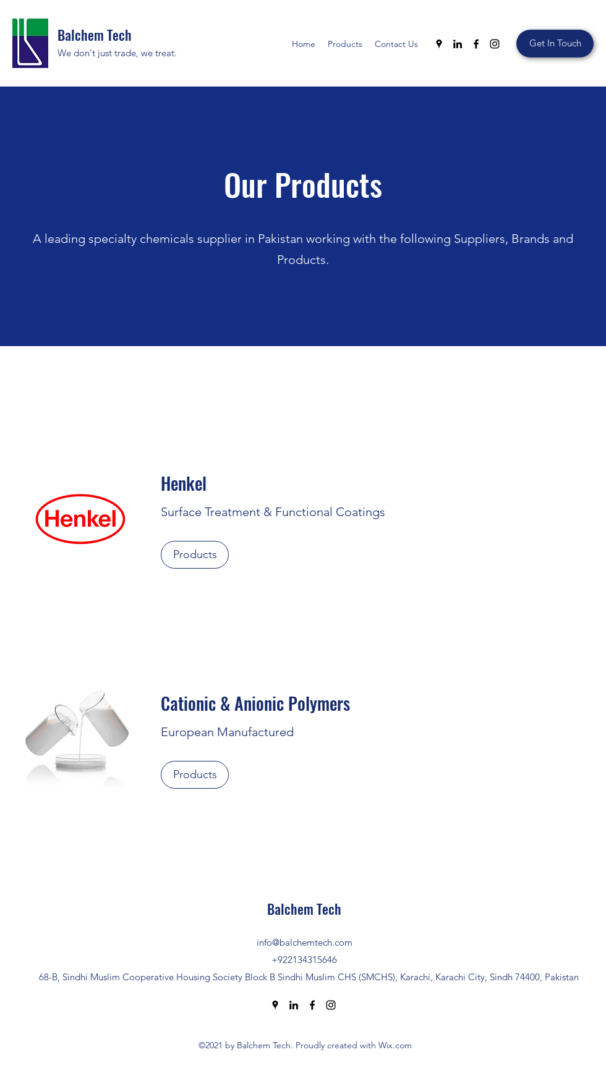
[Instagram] (495, 44)
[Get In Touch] (555, 43)
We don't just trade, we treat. (117, 53)
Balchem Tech (95, 35)
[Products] (195, 555)
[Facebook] (476, 44)
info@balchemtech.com (304, 942)
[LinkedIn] (457, 44)
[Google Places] (439, 44)
